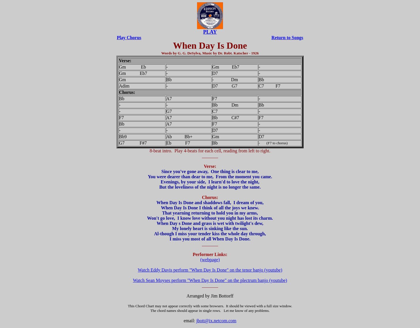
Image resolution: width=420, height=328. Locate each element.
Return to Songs (287, 37)
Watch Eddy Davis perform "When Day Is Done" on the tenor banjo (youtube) (210, 270)
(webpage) (210, 259)
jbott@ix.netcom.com (216, 320)
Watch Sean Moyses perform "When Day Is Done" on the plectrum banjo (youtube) (210, 280)
